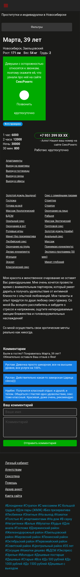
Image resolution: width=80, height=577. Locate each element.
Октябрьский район (21, 541)
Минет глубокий (54, 261)
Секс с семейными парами (61, 195)
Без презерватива (57, 510)
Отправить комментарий (40, 443)
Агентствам (13, 469)
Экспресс (65, 550)
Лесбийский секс (16, 241)
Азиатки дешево (33, 550)
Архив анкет (13, 489)
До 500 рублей (54, 559)
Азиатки (61, 514)
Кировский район (28, 537)
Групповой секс (54, 226)
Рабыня (49, 215)
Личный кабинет (16, 463)
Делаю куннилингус (18, 251)
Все (38, 559)
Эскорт (10, 261)
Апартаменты (14, 160)
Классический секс (17, 267)
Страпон (50, 205)
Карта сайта (13, 495)
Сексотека (12, 476)
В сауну (67, 519)
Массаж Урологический (20, 210)
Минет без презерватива (21, 236)
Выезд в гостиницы (17, 170)
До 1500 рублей (36, 563)
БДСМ (9, 215)
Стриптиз (50, 200)
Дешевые (13, 559)
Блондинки (15, 505)
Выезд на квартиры (18, 165)
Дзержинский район (45, 528)
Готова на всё (14, 205)
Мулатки (44, 523)
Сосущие (13, 550)
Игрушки (11, 256)
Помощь (11, 482)
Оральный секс (15, 221)
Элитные (31, 514)
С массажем (48, 505)
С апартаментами (34, 519)
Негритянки (15, 523)
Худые (56, 523)
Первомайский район (52, 541)
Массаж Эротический (58, 221)
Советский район (19, 546)
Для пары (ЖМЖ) (30, 510)
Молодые (26, 555)
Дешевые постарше (50, 555)
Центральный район (48, 546)
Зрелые (12, 555)
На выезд (46, 514)
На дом (54, 519)
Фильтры (51, 27)
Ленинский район (55, 537)
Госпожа (11, 200)
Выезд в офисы (15, 181)
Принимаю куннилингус (59, 246)
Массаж (49, 241)
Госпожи (22, 528)
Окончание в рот (16, 226)
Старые (28, 559)
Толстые (13, 519)
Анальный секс (54, 236)
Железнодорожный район (25, 532)
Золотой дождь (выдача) (21, 195)
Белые (30, 523)
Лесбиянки (14, 514)
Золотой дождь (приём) (59, 231)
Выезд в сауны (15, 176)
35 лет (69, 546)
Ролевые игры (14, 231)
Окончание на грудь (18, 246)
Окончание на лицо (56, 210)
